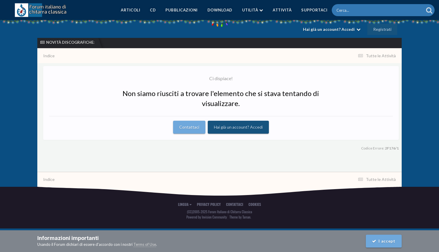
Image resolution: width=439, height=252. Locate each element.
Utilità (252, 10)
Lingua (185, 204)
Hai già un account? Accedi (332, 29)
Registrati (382, 29)
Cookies (255, 204)
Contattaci (189, 127)
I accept (384, 240)
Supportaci (314, 10)
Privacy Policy (209, 204)
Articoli (130, 10)
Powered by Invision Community (206, 216)
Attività (282, 10)
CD (153, 10)
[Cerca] (364, 10)
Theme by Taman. (240, 216)
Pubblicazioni (181, 10)
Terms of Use (144, 244)
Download (219, 10)
